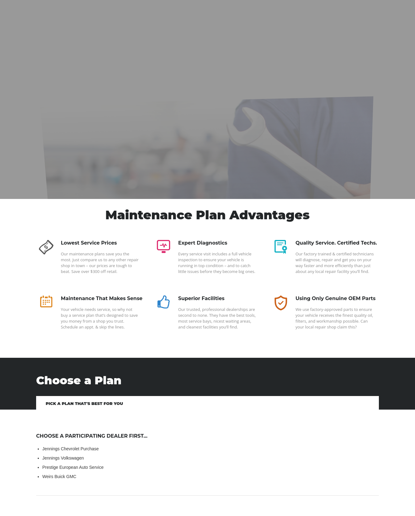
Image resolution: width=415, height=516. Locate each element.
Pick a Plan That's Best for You (84, 403)
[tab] (84, 403)
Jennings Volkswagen (63, 458)
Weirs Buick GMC (59, 476)
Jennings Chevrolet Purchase (70, 448)
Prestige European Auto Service (72, 467)
